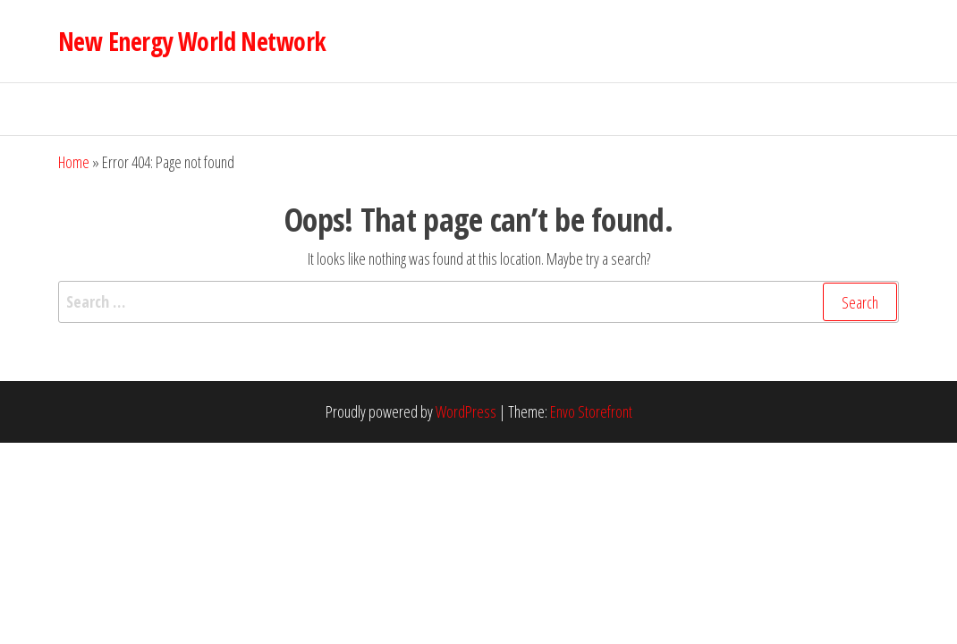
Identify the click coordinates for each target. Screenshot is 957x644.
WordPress (466, 411)
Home (73, 162)
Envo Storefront (591, 411)
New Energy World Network (192, 41)
